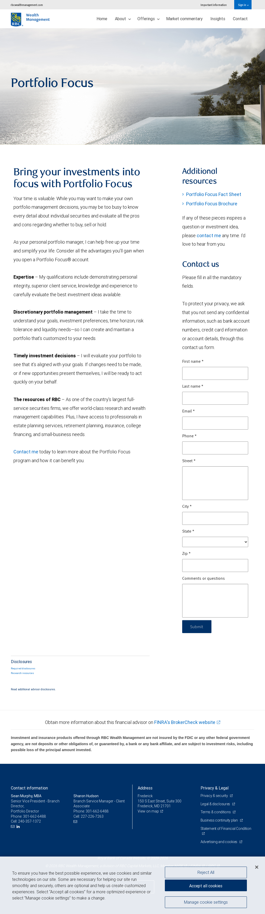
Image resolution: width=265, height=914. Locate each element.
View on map (148, 811)
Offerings (148, 18)
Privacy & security (215, 795)
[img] (132, 86)
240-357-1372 (29, 821)
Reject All (205, 874)
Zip (186, 554)
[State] (215, 542)
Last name (192, 387)
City (187, 507)
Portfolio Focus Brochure (211, 204)
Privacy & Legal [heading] (215, 787)
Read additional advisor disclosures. (33, 689)
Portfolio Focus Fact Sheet (213, 194)
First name (193, 362)
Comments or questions (203, 579)
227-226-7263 (92, 816)
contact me (209, 235)
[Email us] (13, 826)
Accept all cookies (205, 887)
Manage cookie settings (206, 903)
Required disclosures (23, 668)
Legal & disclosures (216, 804)
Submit (196, 626)
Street (189, 461)
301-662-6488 (34, 816)
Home (102, 18)
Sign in (243, 4)
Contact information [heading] (29, 787)
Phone (189, 436)
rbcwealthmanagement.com (27, 4)
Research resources (22, 673)
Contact (240, 18)
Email (188, 411)
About (123, 18)
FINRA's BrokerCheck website (184, 722)
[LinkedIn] (19, 826)
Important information (214, 4)
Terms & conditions (216, 812)
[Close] (256, 869)
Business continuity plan (220, 820)
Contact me (25, 452)
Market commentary (184, 18)
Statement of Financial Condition (226, 828)
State (188, 531)
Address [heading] (145, 787)
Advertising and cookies (219, 841)
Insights (217, 18)
